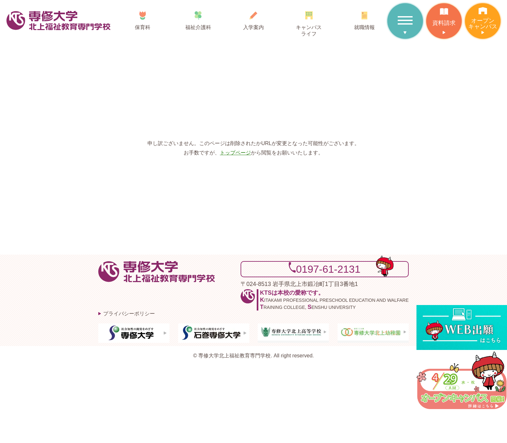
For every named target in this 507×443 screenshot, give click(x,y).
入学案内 (253, 18)
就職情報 (364, 18)
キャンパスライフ (309, 21)
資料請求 (444, 14)
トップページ (235, 152)
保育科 (142, 18)
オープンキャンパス (483, 16)
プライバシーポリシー (129, 313)
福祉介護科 (198, 18)
